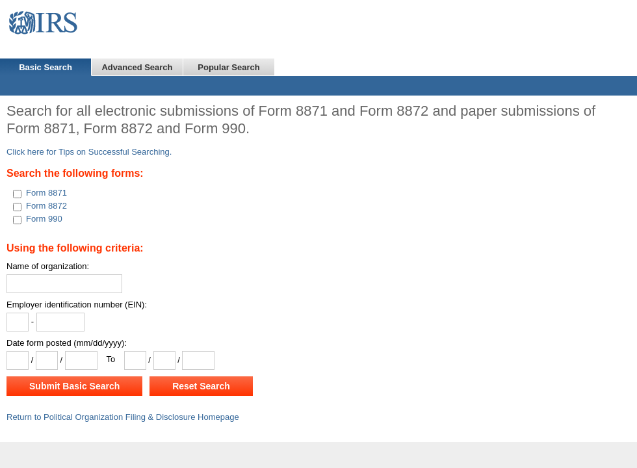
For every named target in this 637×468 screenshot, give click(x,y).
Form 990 (44, 219)
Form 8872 (46, 206)
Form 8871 (46, 193)
